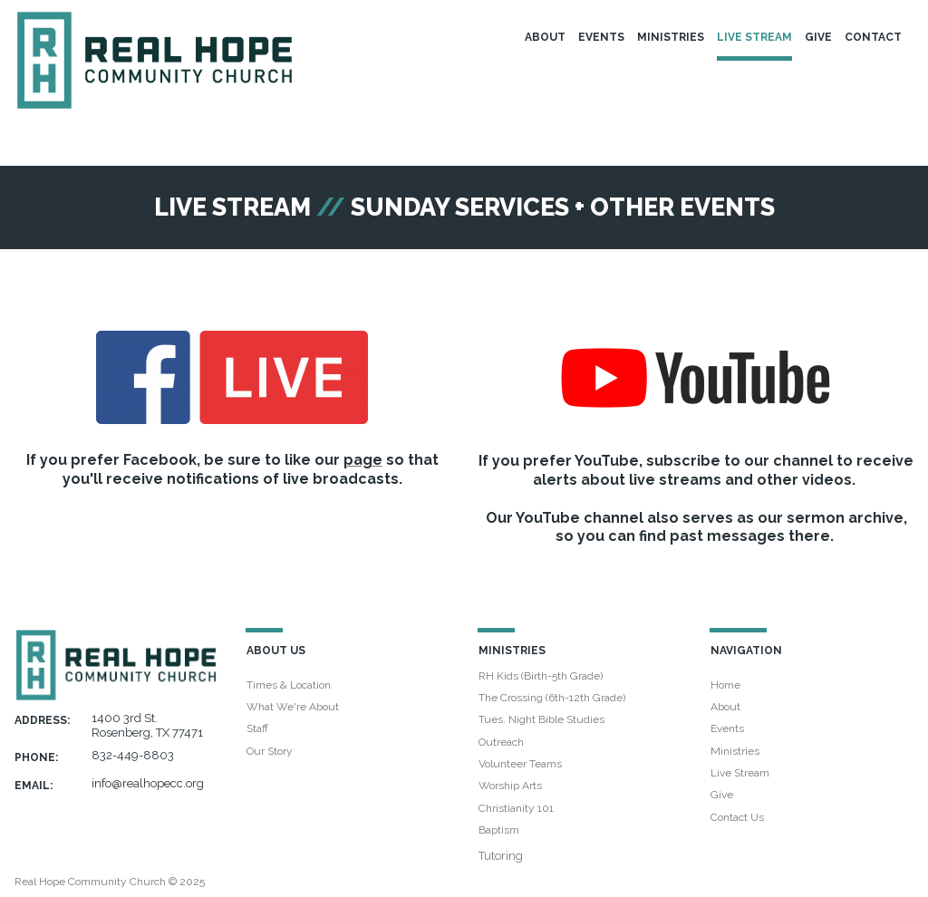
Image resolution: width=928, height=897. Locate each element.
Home (725, 685)
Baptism (498, 830)
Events (727, 728)
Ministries (734, 751)
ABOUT (545, 37)
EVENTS (601, 37)
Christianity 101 (516, 808)
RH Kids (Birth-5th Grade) (540, 676)
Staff (257, 728)
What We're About (292, 706)
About (725, 706)
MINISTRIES (670, 37)
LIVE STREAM (754, 37)
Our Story (269, 751)
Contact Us (737, 817)
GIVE (818, 37)
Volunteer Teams (520, 763)
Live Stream (739, 773)
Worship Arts (510, 785)
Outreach (501, 742)
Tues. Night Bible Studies (541, 719)
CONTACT (873, 37)
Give (721, 794)
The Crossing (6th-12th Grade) (551, 697)
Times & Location (288, 685)
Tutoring (500, 856)
